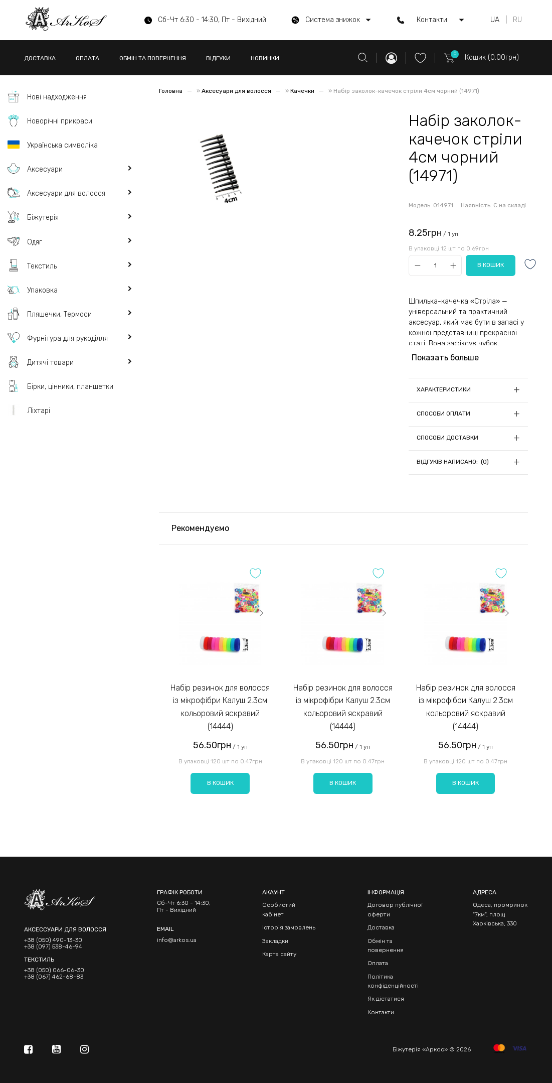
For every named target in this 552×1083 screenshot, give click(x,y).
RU (517, 20)
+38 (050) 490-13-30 (53, 940)
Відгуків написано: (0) (453, 461)
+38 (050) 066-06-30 (54, 970)
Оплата (377, 963)
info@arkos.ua (177, 939)
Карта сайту (279, 954)
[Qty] (435, 266)
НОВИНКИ (265, 58)
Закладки (275, 940)
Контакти (380, 1012)
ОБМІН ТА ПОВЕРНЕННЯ (152, 58)
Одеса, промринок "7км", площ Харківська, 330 (500, 914)
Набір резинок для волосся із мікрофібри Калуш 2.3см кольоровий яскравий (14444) (220, 707)
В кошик (220, 782)
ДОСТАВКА (40, 58)
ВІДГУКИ (218, 58)
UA (494, 20)
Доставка (381, 927)
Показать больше (445, 357)
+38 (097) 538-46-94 (53, 946)
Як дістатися (385, 998)
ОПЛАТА (87, 58)
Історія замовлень (288, 927)
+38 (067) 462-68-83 (53, 977)
